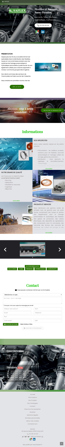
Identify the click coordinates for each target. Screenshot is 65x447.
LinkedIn (43, 31)
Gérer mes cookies (32, 421)
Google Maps (37, 31)
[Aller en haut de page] (61, 443)
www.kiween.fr (37, 445)
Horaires (32, 412)
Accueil (32, 394)
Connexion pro (32, 424)
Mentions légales (32, 415)
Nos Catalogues (32, 403)
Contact (32, 406)
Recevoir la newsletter (52, 110)
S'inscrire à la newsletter (32, 409)
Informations (32, 397)
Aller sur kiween (36, 436)
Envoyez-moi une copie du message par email (18, 305)
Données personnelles (32, 418)
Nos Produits (32, 400)
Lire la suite (17, 87)
